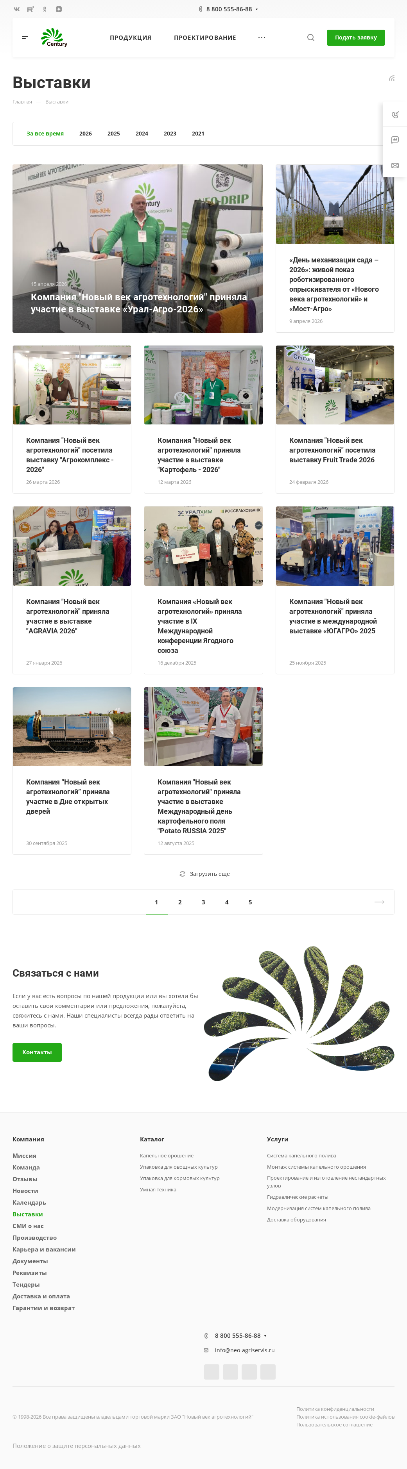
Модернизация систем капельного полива (319, 1208)
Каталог (152, 1139)
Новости (25, 1190)
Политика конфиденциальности (335, 1408)
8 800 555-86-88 (229, 9)
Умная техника (158, 1189)
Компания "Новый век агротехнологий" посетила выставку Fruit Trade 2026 (332, 450)
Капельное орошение (167, 1155)
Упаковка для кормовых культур (180, 1178)
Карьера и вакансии (44, 1249)
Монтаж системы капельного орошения (316, 1166)
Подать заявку (356, 37)
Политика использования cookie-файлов (345, 1416)
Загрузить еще (204, 873)
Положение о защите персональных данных (77, 1445)
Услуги (278, 1139)
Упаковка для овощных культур (179, 1166)
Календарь (29, 1202)
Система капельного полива (301, 1155)
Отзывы (25, 1179)
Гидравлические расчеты (297, 1196)
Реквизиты (30, 1272)
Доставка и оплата (41, 1296)
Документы (30, 1261)
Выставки (28, 1214)
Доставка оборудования (296, 1219)
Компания (28, 1139)
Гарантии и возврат (44, 1308)
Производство (35, 1237)
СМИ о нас (28, 1226)
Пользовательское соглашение (334, 1424)
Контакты (37, 1052)
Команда (26, 1167)
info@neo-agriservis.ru (245, 1350)
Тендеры (26, 1284)
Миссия (24, 1155)
